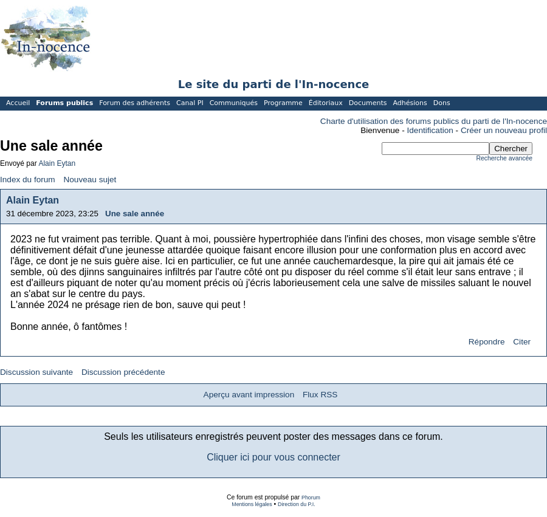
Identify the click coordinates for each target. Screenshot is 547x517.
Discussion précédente (123, 372)
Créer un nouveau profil (504, 130)
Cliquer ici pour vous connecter (273, 457)
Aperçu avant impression (249, 394)
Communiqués (234, 103)
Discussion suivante (36, 372)
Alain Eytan (56, 163)
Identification (430, 130)
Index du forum (27, 179)
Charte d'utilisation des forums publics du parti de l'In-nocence (433, 121)
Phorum (310, 498)
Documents (368, 103)
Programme (283, 103)
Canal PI (190, 103)
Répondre (487, 341)
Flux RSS (320, 394)
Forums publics (64, 103)
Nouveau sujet (89, 179)
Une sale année (134, 213)
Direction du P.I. (296, 504)
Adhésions (410, 103)
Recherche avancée (504, 158)
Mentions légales (252, 504)
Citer (522, 341)
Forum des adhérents (134, 103)
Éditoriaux (326, 103)
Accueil (18, 103)
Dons (441, 103)
